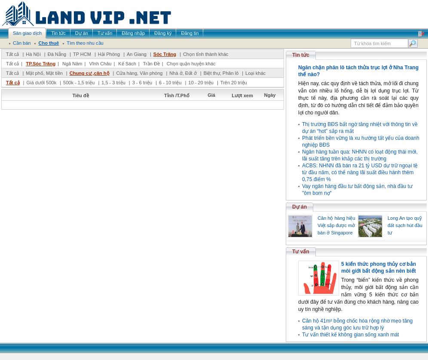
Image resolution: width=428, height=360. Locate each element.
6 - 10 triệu (171, 82)
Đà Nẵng (57, 54)
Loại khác (255, 73)
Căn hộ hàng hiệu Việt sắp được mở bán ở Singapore (336, 225)
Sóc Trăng (164, 54)
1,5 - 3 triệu (114, 82)
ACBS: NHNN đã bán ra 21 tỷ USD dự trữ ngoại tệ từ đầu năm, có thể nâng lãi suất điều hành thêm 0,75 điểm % (360, 172)
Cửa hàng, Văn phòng (139, 73)
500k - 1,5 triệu (79, 82)
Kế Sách (127, 63)
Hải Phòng (109, 54)
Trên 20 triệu (233, 82)
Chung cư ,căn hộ (90, 73)
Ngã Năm (72, 63)
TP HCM (82, 54)
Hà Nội (33, 54)
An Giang (137, 54)
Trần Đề (151, 63)
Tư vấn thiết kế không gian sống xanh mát (350, 335)
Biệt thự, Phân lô (221, 73)
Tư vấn (300, 252)
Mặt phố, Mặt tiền (44, 73)
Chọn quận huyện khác (191, 63)
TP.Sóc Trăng (40, 63)
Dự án (299, 207)
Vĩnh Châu (100, 63)
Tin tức (300, 55)
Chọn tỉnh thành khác (205, 54)
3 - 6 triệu (142, 82)
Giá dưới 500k (41, 82)
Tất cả (12, 54)
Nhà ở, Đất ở (182, 73)
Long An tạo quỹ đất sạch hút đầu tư (405, 225)
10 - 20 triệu (201, 82)
